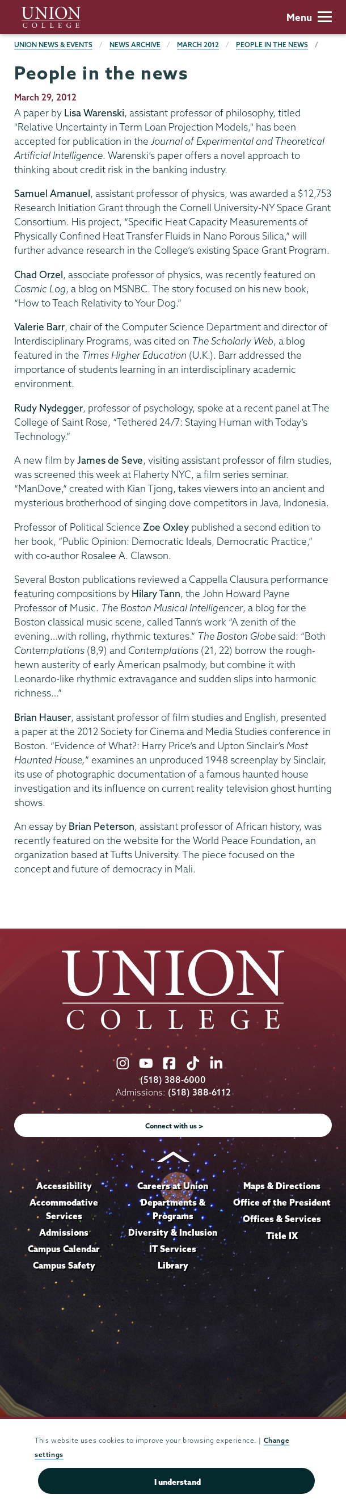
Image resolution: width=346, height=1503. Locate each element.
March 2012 (198, 44)
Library (173, 1265)
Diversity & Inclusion (172, 1232)
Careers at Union (172, 1185)
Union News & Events (53, 44)
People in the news (272, 44)
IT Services (172, 1248)
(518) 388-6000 (173, 1079)
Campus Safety (64, 1265)
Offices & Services (282, 1218)
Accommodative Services (63, 1208)
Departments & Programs (173, 1208)
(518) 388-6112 (199, 1092)
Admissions (63, 1232)
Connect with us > (174, 1126)
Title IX (282, 1235)
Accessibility (64, 1185)
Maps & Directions (281, 1185)
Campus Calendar (64, 1248)
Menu (309, 17)
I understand (177, 1482)
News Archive (135, 44)
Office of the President (282, 1202)
